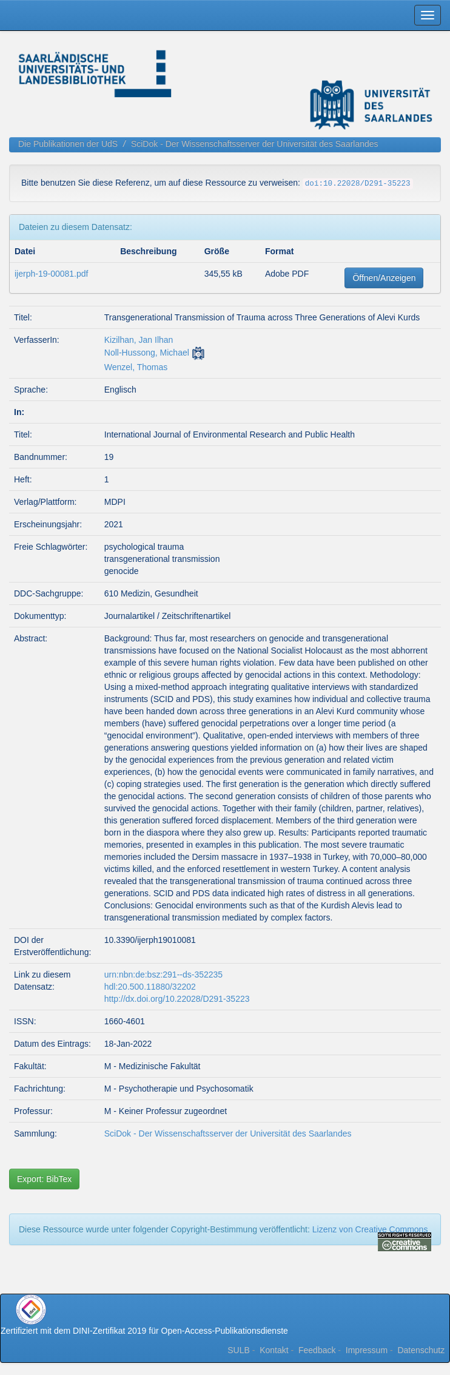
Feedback (316, 1350)
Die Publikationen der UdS (68, 144)
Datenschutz (421, 1350)
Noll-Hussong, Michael (146, 352)
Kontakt (274, 1350)
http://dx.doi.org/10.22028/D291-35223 (177, 999)
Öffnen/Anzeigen (383, 278)
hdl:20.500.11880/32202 (150, 987)
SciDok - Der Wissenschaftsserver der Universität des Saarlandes (254, 144)
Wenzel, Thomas (136, 367)
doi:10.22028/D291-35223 (358, 184)
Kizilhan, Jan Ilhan (138, 340)
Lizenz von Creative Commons (370, 1229)
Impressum (367, 1350)
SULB (238, 1350)
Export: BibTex (44, 1179)
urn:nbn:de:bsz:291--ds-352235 (163, 974)
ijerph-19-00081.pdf (51, 274)
